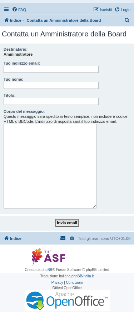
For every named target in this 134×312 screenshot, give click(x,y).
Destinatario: (16, 49)
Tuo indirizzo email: (22, 63)
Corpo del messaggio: (24, 111)
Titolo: (9, 95)
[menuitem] (19, 9)
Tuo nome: (13, 79)
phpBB (46, 270)
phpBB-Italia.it (82, 276)
